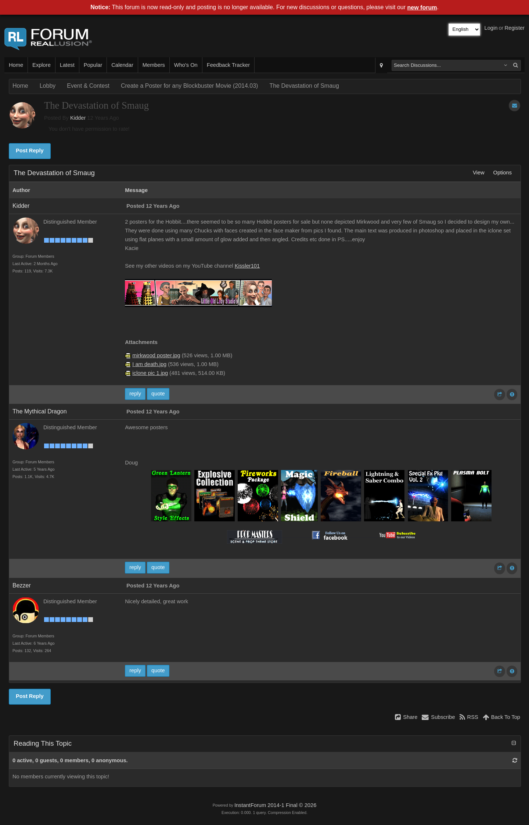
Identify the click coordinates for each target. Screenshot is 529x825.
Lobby (48, 86)
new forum (422, 7)
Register (514, 28)
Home (16, 65)
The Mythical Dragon (39, 411)
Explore (41, 65)
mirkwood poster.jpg (156, 355)
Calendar (122, 65)
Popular (93, 65)
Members (153, 65)
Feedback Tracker (228, 65)
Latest (67, 65)
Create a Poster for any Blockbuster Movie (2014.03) (189, 86)
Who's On (186, 65)
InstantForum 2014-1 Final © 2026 (275, 805)
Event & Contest (88, 86)
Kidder (78, 118)
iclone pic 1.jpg (150, 373)
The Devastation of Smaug (304, 86)
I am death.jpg (149, 364)
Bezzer (21, 585)
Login (491, 28)
